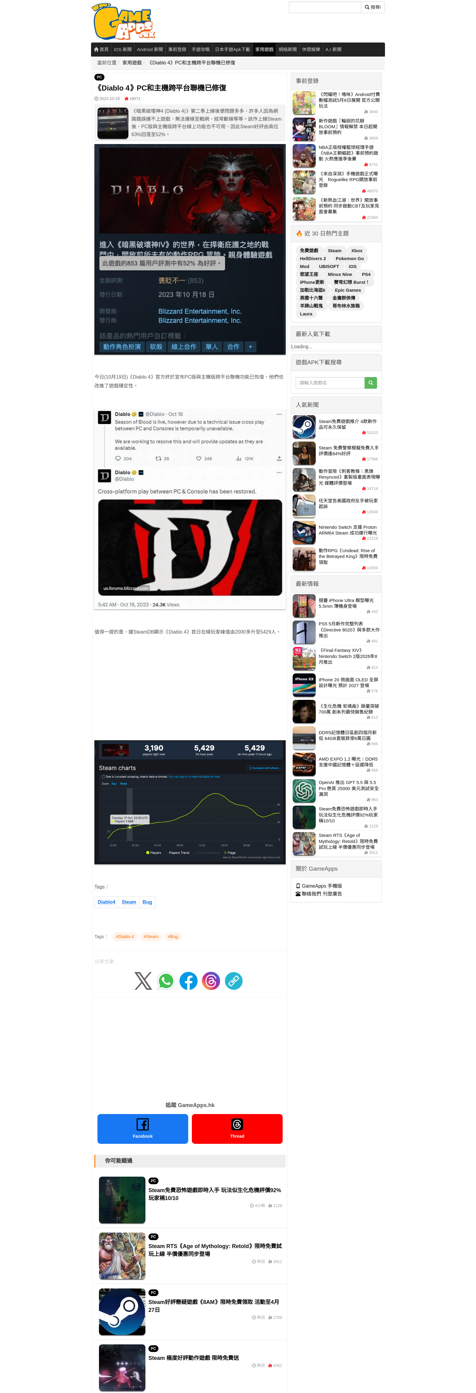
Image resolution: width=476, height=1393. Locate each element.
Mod (305, 266)
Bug (147, 902)
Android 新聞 (150, 49)
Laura (306, 313)
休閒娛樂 (311, 49)
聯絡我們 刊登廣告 (319, 893)
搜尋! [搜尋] (373, 7)
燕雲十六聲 (312, 298)
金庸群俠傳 (343, 298)
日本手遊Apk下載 (232, 49)
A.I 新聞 (333, 49)
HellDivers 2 (313, 258)
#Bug (173, 936)
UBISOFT (329, 266)
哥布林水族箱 (346, 305)
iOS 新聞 (123, 49)
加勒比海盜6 (313, 290)
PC (99, 77)
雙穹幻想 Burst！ (352, 282)
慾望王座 (309, 274)
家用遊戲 (264, 49)
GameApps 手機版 (319, 886)
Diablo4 (106, 902)
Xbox (356, 250)
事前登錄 (177, 49)
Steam (129, 902)
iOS (353, 266)
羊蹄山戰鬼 (312, 305)
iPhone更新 (312, 282)
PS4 (366, 274)
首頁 (101, 49)
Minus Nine (340, 274)
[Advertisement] (190, 684)
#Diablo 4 (125, 936)
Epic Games (348, 290)
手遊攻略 (201, 49)
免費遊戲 (309, 250)
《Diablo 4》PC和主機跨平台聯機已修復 (191, 62)
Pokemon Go (350, 258)
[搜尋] (325, 7)
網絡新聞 (288, 49)
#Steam (151, 936)
